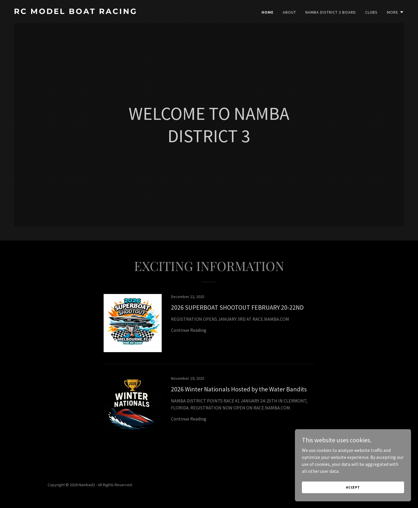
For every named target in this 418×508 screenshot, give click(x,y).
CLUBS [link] (371, 12)
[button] (395, 12)
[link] (109, 12)
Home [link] (267, 12)
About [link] (289, 12)
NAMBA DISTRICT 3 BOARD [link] (330, 12)
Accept (353, 487)
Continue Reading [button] (188, 330)
